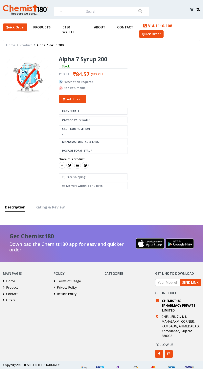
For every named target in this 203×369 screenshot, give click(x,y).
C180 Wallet (68, 29)
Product (26, 45)
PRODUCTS (42, 27)
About (99, 27)
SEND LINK (190, 282)
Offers (9, 300)
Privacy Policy (65, 287)
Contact (125, 27)
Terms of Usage (67, 281)
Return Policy (65, 294)
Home (10, 45)
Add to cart (72, 99)
